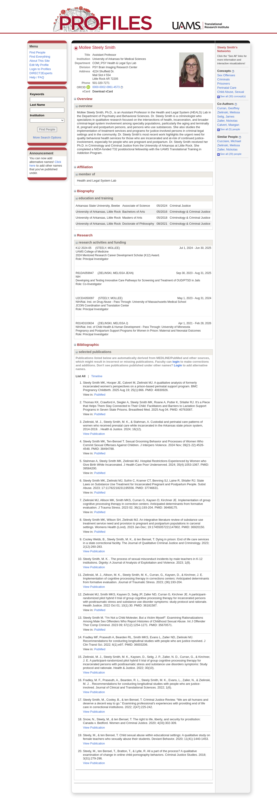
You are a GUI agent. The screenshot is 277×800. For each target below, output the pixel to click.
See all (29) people (229, 154)
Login (178, 365)
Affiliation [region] (84, 167)
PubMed (99, 394)
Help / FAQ (36, 77)
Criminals (223, 79)
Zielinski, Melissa (228, 112)
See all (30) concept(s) (231, 96)
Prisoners (223, 83)
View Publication (94, 433)
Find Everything (39, 56)
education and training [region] (94, 198)
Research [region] (84, 235)
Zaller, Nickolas (227, 120)
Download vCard (102, 91)
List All (81, 376)
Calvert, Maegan (228, 124)
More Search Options (47, 137)
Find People (37, 52)
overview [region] (84, 106)
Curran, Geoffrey (228, 108)
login (176, 361)
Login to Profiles (40, 69)
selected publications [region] (93, 352)
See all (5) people (228, 129)
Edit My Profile (39, 65)
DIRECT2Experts (40, 73)
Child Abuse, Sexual (230, 92)
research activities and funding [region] (101, 242)
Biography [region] (84, 191)
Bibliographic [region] (87, 345)
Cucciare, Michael (229, 141)
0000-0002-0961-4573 (106, 87)
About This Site (39, 60)
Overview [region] (83, 99)
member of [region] (85, 174)
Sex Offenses (226, 75)
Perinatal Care (226, 87)
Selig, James (225, 116)
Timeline (97, 376)
